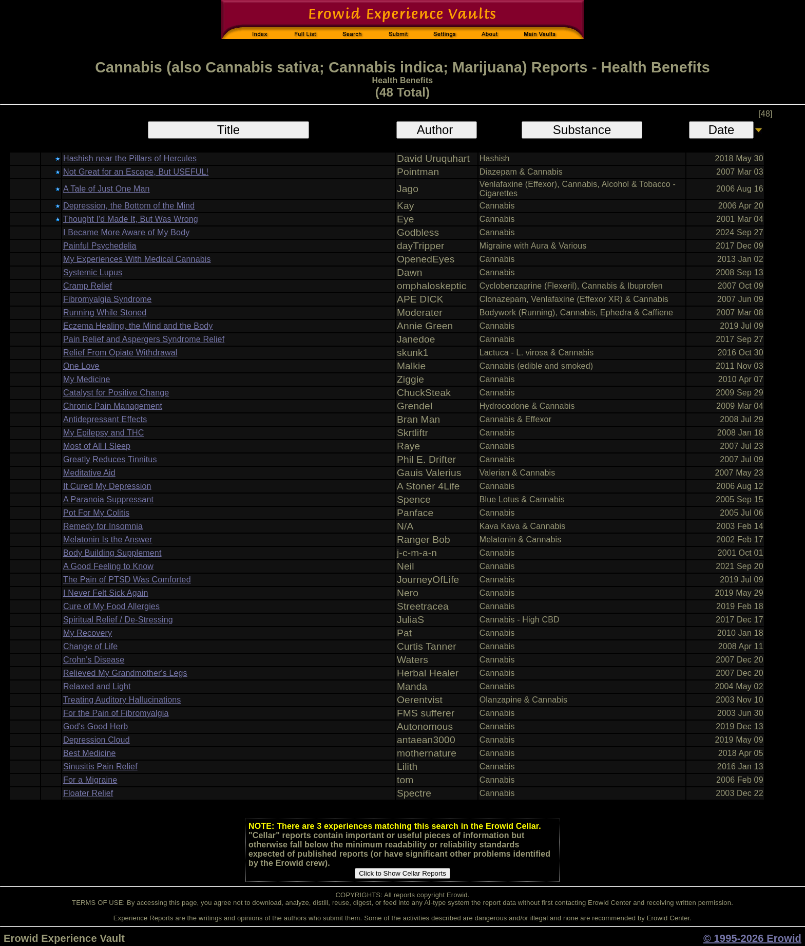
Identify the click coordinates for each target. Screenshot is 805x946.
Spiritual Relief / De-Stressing (118, 619)
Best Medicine (89, 753)
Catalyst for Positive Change (116, 392)
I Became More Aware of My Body (126, 232)
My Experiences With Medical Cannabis (137, 259)
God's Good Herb (95, 726)
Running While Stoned (104, 312)
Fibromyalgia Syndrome (107, 299)
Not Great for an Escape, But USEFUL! (135, 171)
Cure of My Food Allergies (111, 606)
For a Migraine (90, 779)
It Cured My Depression (107, 486)
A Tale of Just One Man (106, 188)
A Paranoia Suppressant (108, 499)
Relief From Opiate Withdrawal (120, 352)
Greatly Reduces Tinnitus (110, 459)
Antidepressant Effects (105, 419)
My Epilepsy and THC (103, 432)
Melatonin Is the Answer (107, 539)
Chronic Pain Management (112, 406)
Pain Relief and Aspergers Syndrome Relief (143, 339)
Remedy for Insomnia (103, 526)
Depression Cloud (96, 739)
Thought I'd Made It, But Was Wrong (130, 219)
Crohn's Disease (93, 659)
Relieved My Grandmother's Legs (125, 673)
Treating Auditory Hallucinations (122, 699)
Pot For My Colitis (96, 512)
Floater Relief (88, 793)
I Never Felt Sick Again (105, 593)
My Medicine (86, 379)
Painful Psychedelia (100, 245)
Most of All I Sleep (96, 446)
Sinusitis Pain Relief (100, 766)
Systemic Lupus (92, 272)
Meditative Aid (89, 472)
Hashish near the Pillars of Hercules (130, 158)
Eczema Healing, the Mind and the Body (138, 325)
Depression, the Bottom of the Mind (129, 205)
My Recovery (87, 633)
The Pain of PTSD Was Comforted (127, 579)
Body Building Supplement (112, 552)
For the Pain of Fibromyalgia (115, 713)
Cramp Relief (87, 285)
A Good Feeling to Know (108, 566)
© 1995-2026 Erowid (752, 938)
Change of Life (90, 646)
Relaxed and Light (97, 686)
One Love (81, 366)
